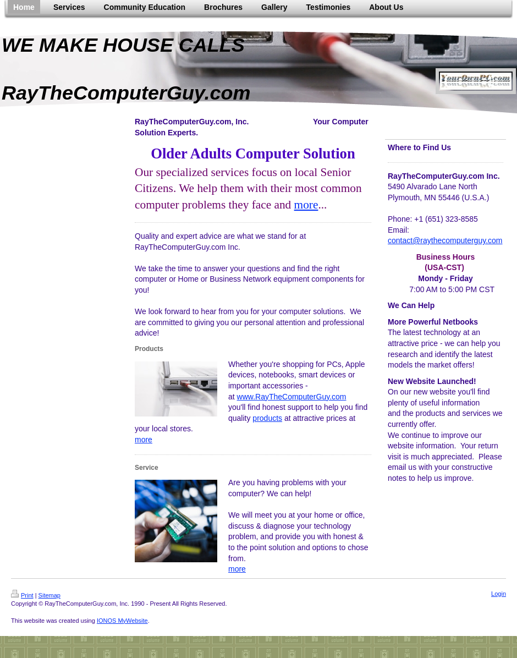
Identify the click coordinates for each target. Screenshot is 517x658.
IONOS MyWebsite (122, 620)
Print (22, 595)
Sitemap (49, 595)
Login (498, 593)
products (267, 418)
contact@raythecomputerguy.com (445, 240)
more (306, 204)
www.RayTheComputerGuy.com (291, 396)
